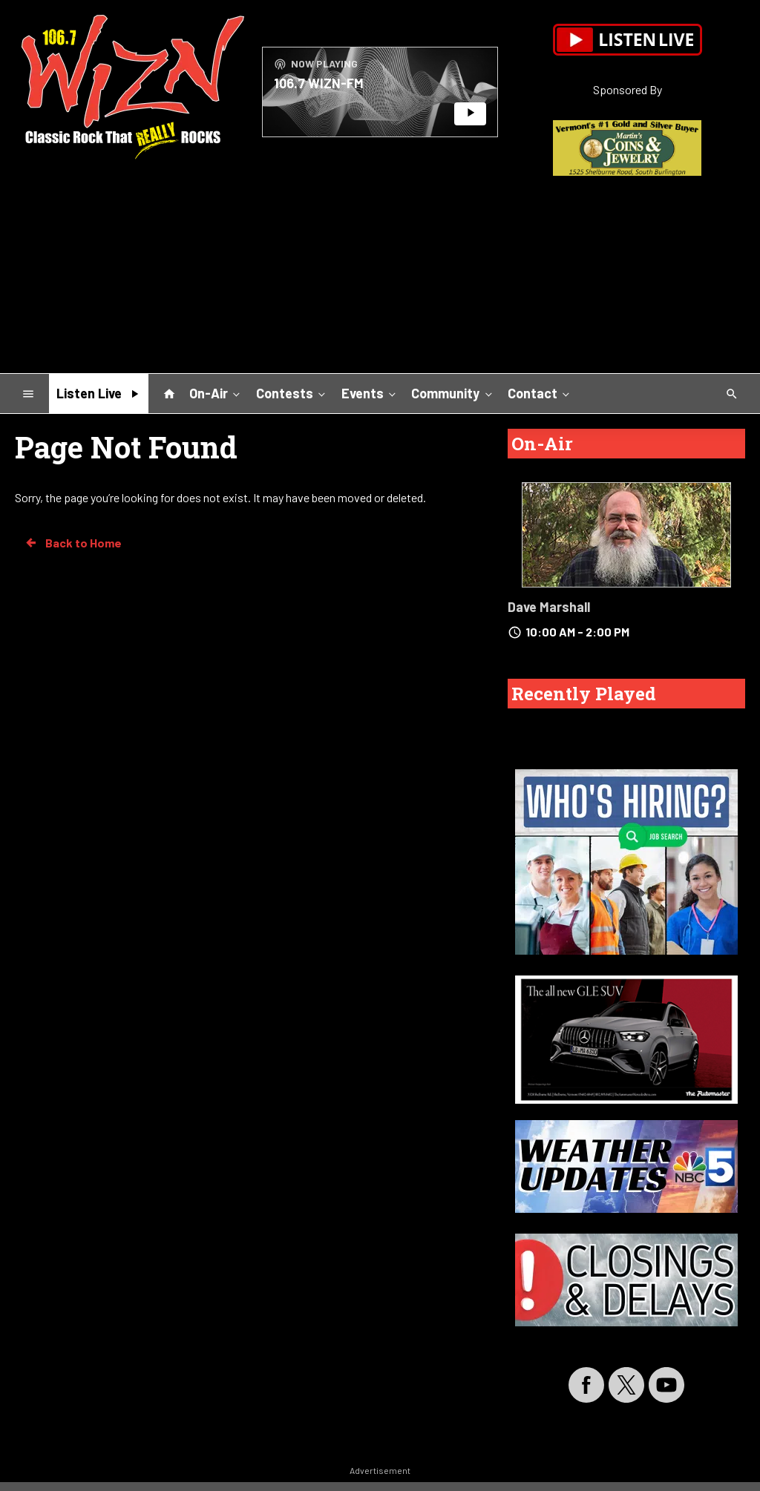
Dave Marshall (549, 607)
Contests (292, 392)
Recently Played (583, 693)
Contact (540, 392)
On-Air (216, 392)
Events (370, 392)
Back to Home (73, 543)
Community (452, 392)
